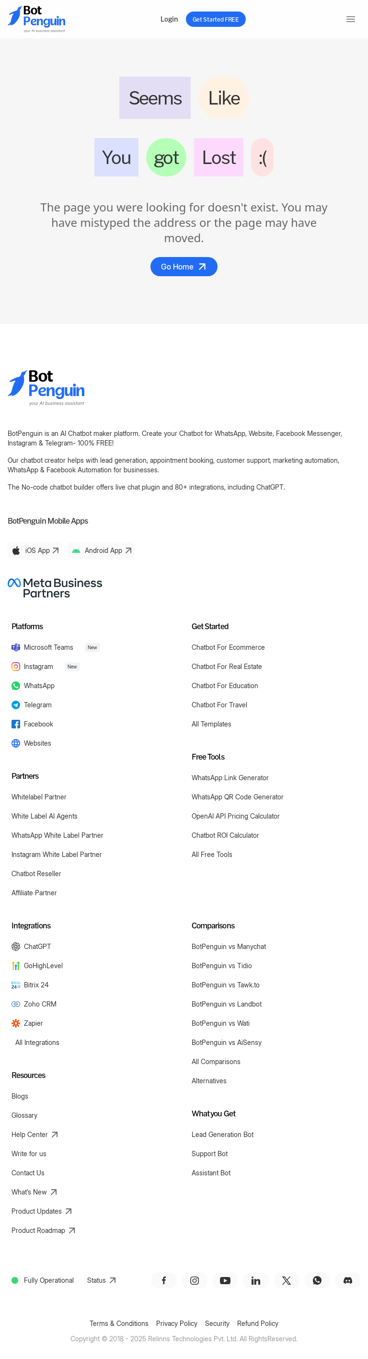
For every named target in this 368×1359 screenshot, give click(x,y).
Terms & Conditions (119, 1323)
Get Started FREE (216, 19)
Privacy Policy (176, 1323)
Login (169, 19)
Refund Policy (257, 1323)
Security (217, 1323)
